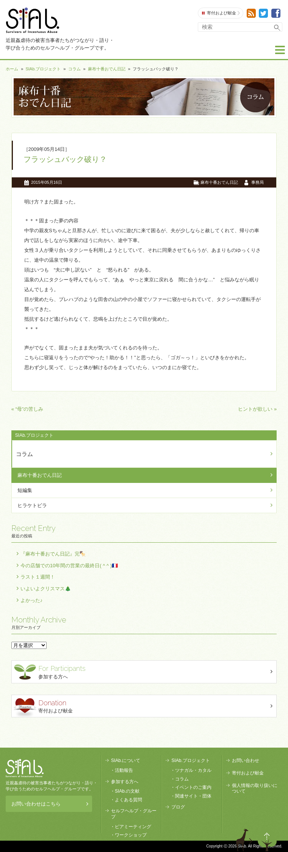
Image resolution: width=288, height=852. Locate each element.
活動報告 (124, 770)
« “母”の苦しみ (27, 409)
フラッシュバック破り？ (65, 159)
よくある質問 (128, 799)
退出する (245, 840)
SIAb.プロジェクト (43, 69)
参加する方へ (145, 671)
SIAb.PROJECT (25, 768)
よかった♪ (31, 600)
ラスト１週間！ (37, 577)
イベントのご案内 (193, 787)
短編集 (24, 490)
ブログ (178, 807)
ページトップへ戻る (267, 840)
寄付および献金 (221, 13)
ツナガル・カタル (193, 770)
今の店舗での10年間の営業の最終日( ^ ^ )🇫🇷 (69, 565)
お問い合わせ (245, 760)
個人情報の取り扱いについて (254, 788)
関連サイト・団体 (193, 796)
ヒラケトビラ (32, 505)
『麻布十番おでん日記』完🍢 (53, 554)
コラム (74, 69)
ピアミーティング (133, 826)
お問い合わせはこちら (49, 804)
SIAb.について (125, 760)
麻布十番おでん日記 (106, 69)
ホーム (12, 69)
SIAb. (32, 20)
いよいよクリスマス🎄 (45, 588)
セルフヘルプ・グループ (134, 813)
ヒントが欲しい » (257, 409)
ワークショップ (131, 835)
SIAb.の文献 (127, 791)
